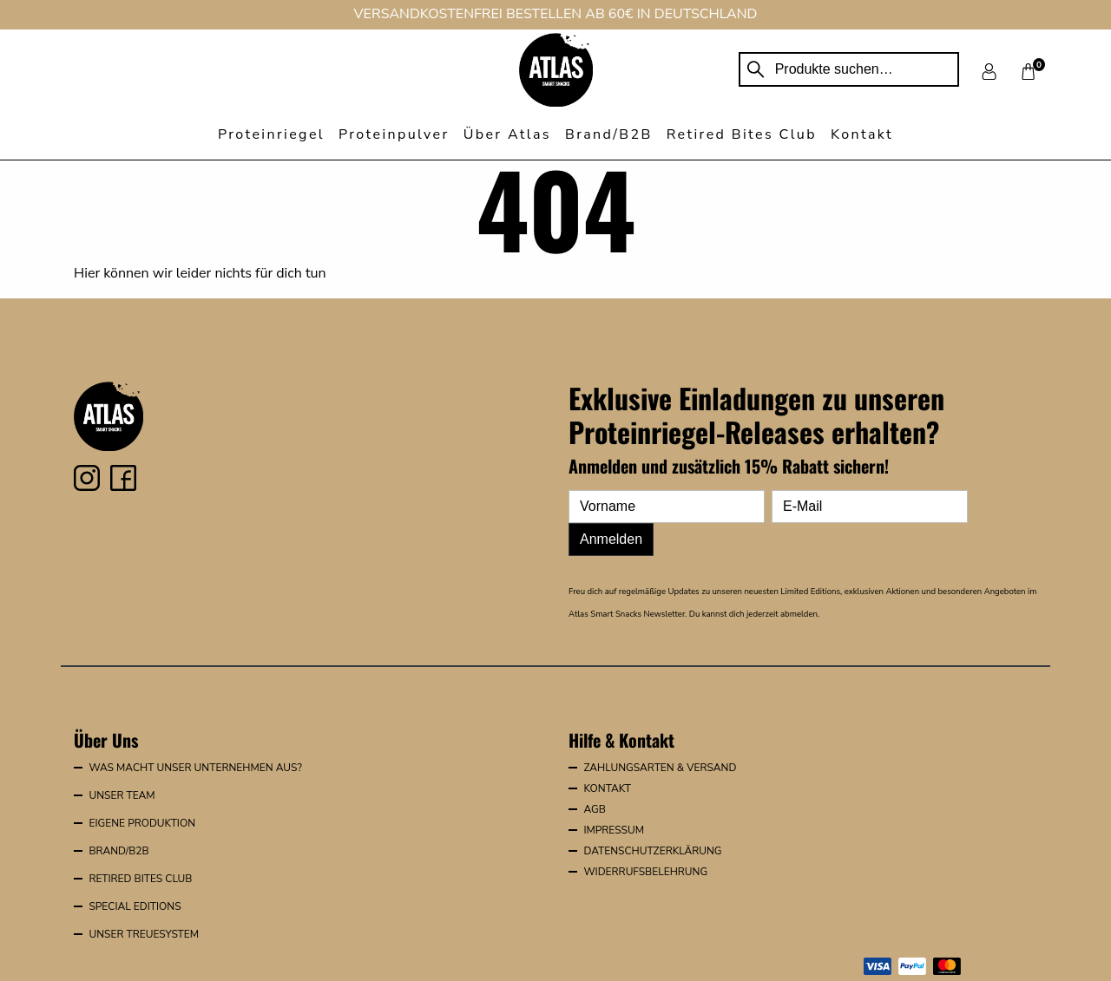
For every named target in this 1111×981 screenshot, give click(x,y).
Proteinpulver (394, 134)
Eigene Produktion (142, 823)
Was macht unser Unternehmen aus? (195, 768)
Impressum (613, 830)
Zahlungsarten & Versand (659, 768)
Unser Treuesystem (144, 934)
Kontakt (862, 134)
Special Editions (135, 906)
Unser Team (121, 795)
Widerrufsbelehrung (645, 872)
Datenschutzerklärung (652, 851)
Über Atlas (507, 134)
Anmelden (611, 539)
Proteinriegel (271, 134)
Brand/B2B (609, 134)
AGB (594, 809)
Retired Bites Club (742, 134)
